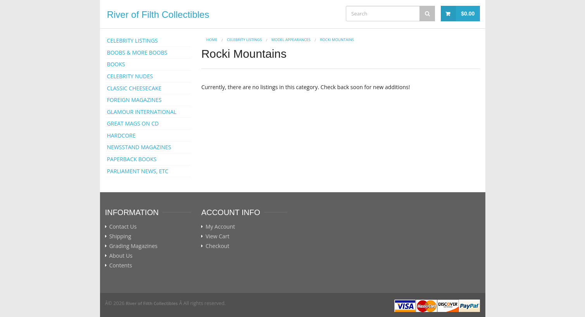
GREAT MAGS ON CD (133, 123)
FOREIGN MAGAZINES (134, 99)
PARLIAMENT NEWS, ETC (138, 171)
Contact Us (123, 226)
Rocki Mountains (337, 39)
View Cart (217, 236)
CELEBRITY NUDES (130, 76)
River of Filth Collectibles (158, 14)
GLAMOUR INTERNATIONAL (142, 111)
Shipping (120, 236)
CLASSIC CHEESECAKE (134, 88)
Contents (120, 265)
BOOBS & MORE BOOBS (137, 52)
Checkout (217, 246)
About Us (121, 255)
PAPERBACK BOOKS (132, 159)
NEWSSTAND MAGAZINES (139, 147)
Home (211, 39)
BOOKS (116, 64)
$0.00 (468, 13)
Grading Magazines (133, 246)
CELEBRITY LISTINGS (132, 40)
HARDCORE (121, 135)
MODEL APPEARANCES (291, 39)
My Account (220, 226)
